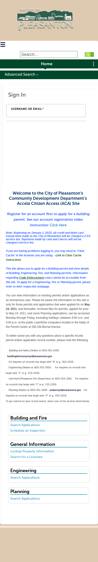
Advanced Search (21, 74)
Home (46, 63)
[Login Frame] (50, 106)
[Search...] (49, 54)
